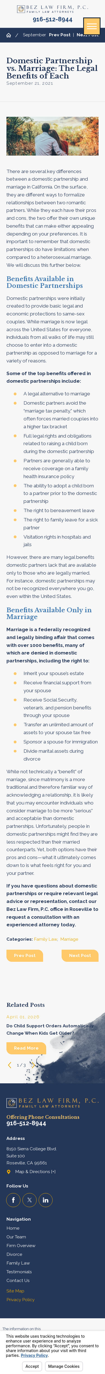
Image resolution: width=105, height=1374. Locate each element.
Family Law (45, 939)
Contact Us (18, 1280)
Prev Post (25, 955)
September (34, 34)
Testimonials (19, 1271)
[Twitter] (29, 1200)
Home (12, 1228)
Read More (26, 1048)
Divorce (14, 1254)
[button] (92, 26)
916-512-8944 (53, 19)
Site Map (15, 1291)
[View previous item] (9, 1065)
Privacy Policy (20, 1299)
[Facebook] (13, 1200)
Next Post (80, 955)
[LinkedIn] (46, 1200)
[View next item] (33, 1065)
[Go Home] (10, 35)
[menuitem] (52, 1228)
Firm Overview (21, 1245)
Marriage (69, 939)
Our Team (16, 1236)
